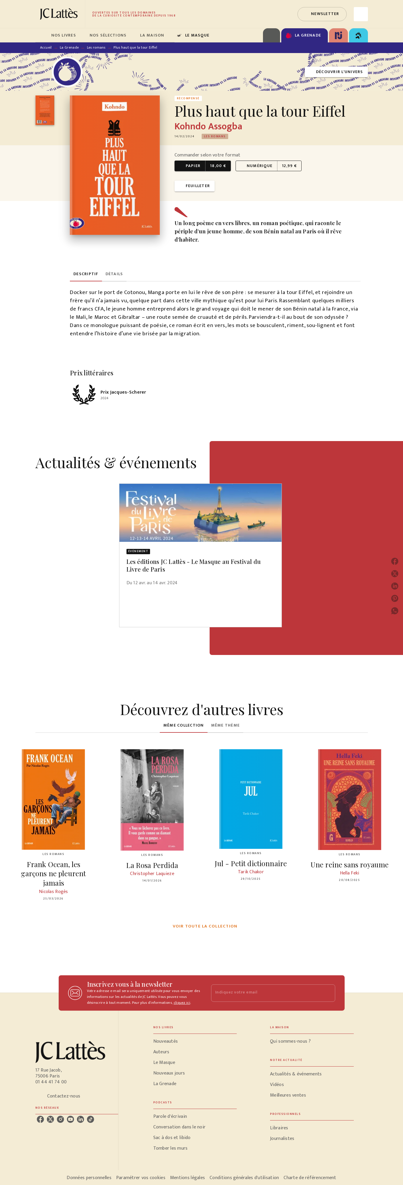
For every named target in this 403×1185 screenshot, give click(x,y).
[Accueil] (60, 14)
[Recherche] (361, 14)
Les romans (96, 47)
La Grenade (69, 47)
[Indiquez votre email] (265, 993)
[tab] (41, 35)
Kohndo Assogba (208, 126)
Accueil (46, 47)
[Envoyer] (328, 993)
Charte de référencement (310, 1178)
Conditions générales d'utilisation (244, 1178)
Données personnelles (89, 1178)
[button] (321, 14)
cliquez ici (182, 1003)
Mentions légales (187, 1178)
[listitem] (40, 1119)
